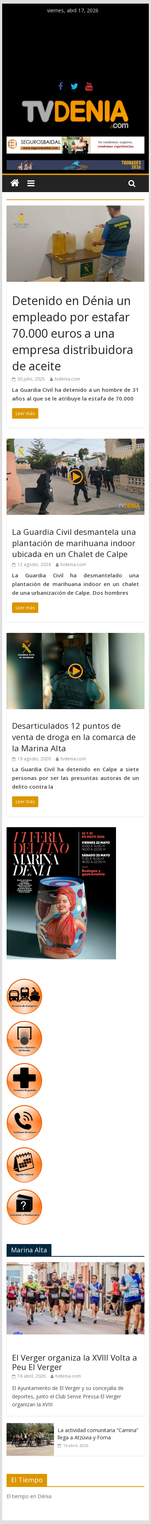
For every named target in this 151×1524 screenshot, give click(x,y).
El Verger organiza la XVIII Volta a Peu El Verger (74, 1362)
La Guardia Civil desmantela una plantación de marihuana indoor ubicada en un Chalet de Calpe (74, 543)
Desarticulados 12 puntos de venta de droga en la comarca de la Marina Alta (74, 736)
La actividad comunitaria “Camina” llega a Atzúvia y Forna (98, 1434)
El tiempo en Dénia (29, 1496)
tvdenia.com (67, 379)
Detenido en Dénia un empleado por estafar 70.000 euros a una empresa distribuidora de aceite (72, 333)
